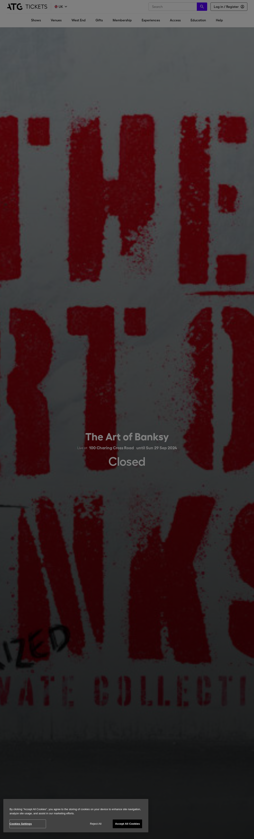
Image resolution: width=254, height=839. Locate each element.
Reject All (96, 823)
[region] (75, 815)
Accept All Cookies (127, 823)
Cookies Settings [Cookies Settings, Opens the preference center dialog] (21, 823)
